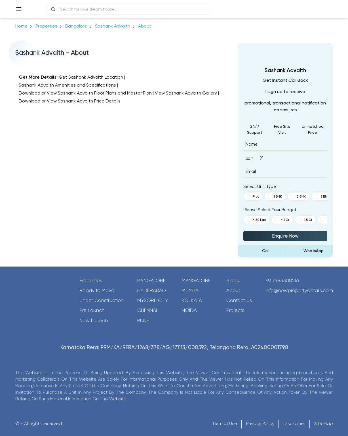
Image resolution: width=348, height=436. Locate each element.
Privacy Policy (260, 423)
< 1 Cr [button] (281, 219)
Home (21, 26)
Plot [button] (252, 196)
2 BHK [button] (298, 196)
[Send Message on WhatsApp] (309, 250)
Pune (143, 320)
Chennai (147, 310)
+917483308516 (282, 280)
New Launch (93, 320)
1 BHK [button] (274, 196)
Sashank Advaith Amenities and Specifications (67, 85)
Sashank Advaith (112, 26)
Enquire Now (285, 236)
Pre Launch (92, 310)
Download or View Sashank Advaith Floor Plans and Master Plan (85, 93)
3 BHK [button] (321, 196)
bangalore (76, 26)
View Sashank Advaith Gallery (186, 93)
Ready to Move (96, 290)
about (144, 26)
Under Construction (101, 300)
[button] (248, 158)
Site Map (323, 423)
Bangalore (151, 280)
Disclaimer (294, 423)
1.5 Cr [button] (304, 219)
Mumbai (190, 290)
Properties (46, 26)
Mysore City (152, 300)
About (233, 290)
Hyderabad (151, 290)
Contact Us (239, 300)
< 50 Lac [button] (256, 219)
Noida (189, 310)
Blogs (232, 280)
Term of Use (224, 423)
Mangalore (196, 280)
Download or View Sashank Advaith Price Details (70, 101)
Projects (235, 310)
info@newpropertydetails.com (299, 290)
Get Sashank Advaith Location (91, 77)
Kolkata (192, 300)
